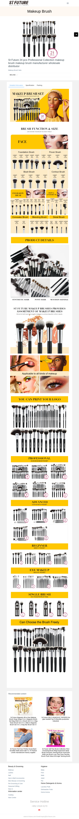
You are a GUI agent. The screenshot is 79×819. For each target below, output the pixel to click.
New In (10, 789)
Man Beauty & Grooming (16, 781)
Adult (42, 778)
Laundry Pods (45, 787)
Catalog (10, 795)
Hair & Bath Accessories (16, 778)
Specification (30, 85)
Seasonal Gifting (13, 786)
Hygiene (44, 766)
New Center (12, 797)
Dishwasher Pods (47, 789)
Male (42, 775)
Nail (9, 775)
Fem (42, 773)
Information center (15, 791)
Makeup (11, 770)
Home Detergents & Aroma (51, 783)
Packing (39, 85)
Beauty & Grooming (15, 766)
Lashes (10, 773)
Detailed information (16, 85)
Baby (42, 770)
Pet (42, 781)
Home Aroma (45, 792)
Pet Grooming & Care (15, 783)
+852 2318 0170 (39, 806)
